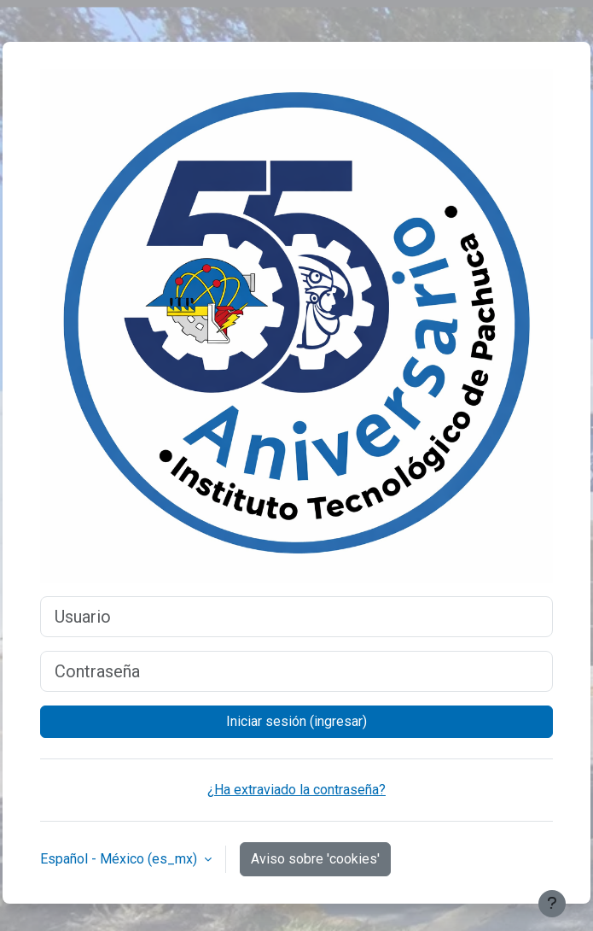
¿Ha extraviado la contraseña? (296, 790)
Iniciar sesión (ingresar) (296, 721)
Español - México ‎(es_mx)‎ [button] (120, 859)
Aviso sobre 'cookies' (315, 859)
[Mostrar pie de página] (552, 903)
